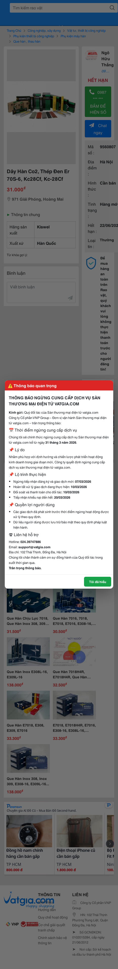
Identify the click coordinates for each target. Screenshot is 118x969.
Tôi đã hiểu (97, 581)
